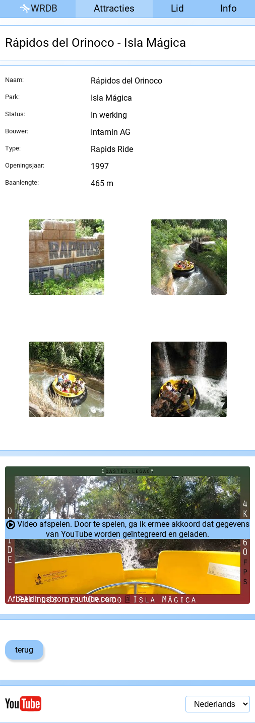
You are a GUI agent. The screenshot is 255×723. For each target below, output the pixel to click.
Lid (177, 8)
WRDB (37, 9)
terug (24, 650)
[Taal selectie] (217, 704)
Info (228, 8)
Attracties (114, 8)
